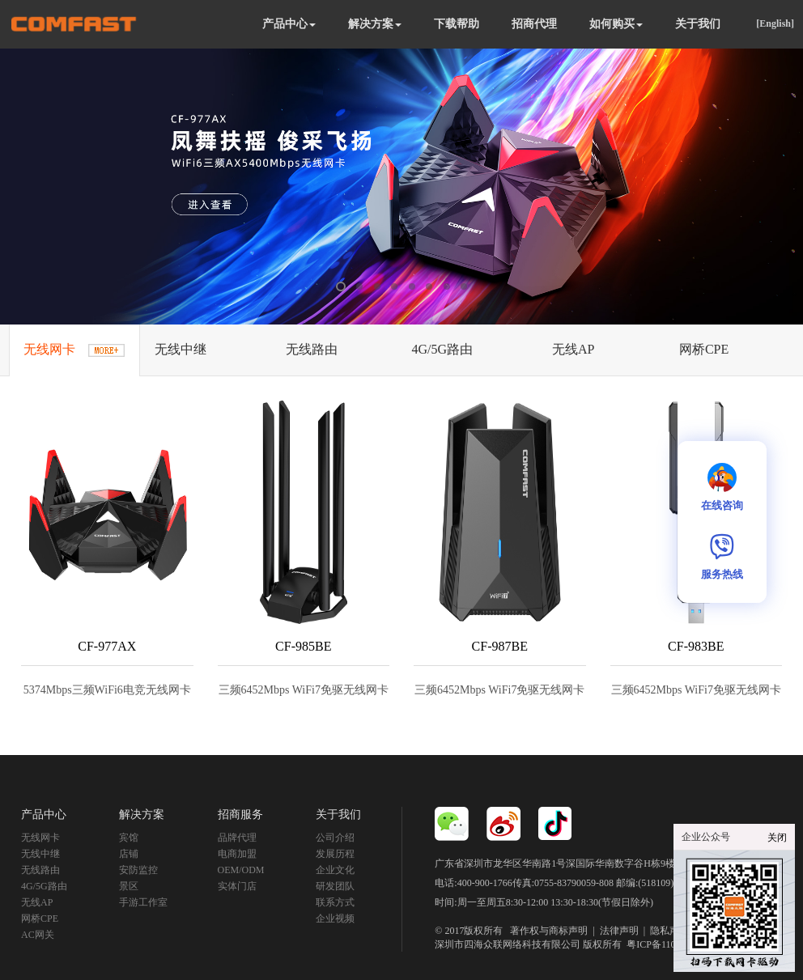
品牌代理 (237, 837)
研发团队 (335, 886)
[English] (775, 23)
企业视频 (335, 918)
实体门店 (237, 886)
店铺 (128, 853)
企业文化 (335, 870)
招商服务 (240, 814)
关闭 (777, 837)
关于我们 (697, 24)
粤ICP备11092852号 (668, 944)
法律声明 (619, 930)
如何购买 (616, 24)
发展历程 (335, 853)
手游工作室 (143, 902)
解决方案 (375, 24)
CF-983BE (696, 646)
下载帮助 (456, 24)
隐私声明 (669, 930)
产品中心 (289, 24)
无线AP (37, 902)
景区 (128, 886)
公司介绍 (335, 837)
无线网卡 (40, 837)
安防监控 (138, 870)
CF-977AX (107, 646)
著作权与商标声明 (549, 930)
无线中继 (40, 853)
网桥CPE (39, 918)
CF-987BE (500, 646)
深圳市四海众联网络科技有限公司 (507, 944)
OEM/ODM (241, 870)
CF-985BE (303, 646)
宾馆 (128, 837)
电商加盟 (237, 853)
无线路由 (40, 870)
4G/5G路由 (44, 886)
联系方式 (335, 902)
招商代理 (534, 24)
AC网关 (37, 934)
